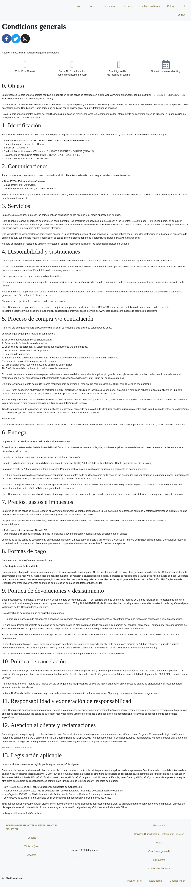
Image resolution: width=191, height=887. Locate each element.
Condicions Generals (159, 868)
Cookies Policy (177, 880)
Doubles (31, 837)
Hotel (78, 6)
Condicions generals (159, 851)
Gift (183, 6)
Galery (170, 6)
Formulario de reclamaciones (17, 747)
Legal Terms (155, 880)
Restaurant (109, 6)
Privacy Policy (134, 880)
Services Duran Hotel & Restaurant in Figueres (159, 834)
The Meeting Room (150, 6)
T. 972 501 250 (73, 856)
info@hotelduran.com (76, 863)
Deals (159, 842)
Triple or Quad (31, 846)
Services (127, 6)
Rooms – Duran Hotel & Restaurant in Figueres (31, 827)
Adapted (31, 855)
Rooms (92, 6)
